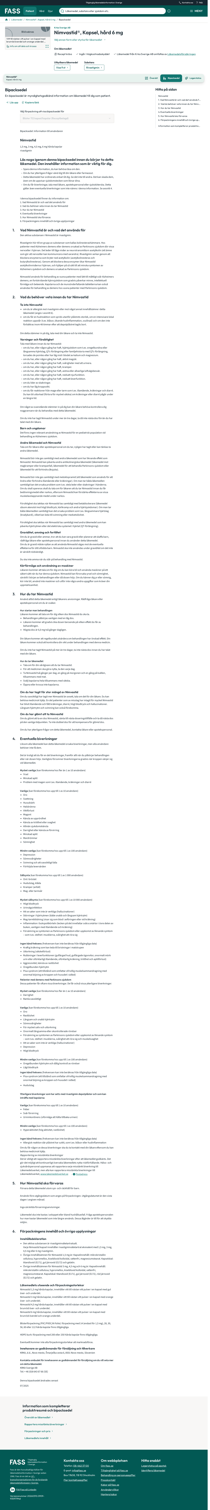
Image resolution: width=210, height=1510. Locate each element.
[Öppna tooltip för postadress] (80, 1174)
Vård (41, 11)
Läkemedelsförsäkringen (181, 54)
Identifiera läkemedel (153, 1470)
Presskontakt (108, 1479)
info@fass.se (79, 1470)
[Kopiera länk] (30, 102)
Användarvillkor (110, 1489)
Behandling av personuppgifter (118, 1474)
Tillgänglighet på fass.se (114, 1470)
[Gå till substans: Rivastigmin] (94, 67)
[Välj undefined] (80, 39)
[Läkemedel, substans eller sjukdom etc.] (115, 11)
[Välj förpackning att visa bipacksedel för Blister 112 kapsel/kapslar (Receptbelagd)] (67, 118)
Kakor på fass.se (110, 1484)
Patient (30, 11)
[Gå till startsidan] (12, 11)
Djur (50, 11)
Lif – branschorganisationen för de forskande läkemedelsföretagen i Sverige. (29, 1479)
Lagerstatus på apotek (153, 1465)
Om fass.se (107, 1465)
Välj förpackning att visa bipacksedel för (42, 111)
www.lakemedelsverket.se (54, 1173)
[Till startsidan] (6, 19)
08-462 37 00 (81, 1465)
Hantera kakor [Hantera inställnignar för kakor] (109, 1494)
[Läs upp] (12, 102)
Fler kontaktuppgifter (76, 1479)
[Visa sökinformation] (169, 11)
